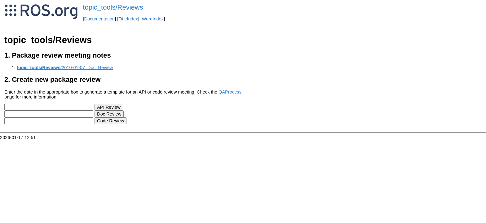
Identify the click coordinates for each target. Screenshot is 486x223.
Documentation (99, 18)
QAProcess (230, 92)
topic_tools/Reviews (113, 7)
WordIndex (153, 18)
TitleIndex (128, 18)
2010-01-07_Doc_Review (65, 67)
